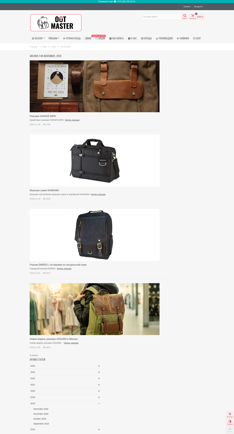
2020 (167, 88)
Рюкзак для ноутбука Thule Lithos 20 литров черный (187, 144)
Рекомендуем (164, 38)
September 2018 (175, 121)
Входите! (198, 6)
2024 (167, 63)
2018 (167, 101)
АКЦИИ (99, 38)
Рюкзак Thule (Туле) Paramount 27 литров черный (189, 156)
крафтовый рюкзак (193, 201)
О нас (132, 38)
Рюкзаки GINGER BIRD (43, 116)
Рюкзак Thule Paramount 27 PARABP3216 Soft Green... (187, 169)
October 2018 (174, 116)
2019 (167, 94)
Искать (194, 219)
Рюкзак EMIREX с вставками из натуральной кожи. (58, 264)
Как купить (116, 38)
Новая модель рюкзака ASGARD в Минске (54, 339)
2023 (167, 69)
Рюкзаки (54, 38)
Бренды (146, 38)
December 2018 (175, 106)
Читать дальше (72, 120)
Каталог (38, 38)
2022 (167, 76)
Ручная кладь (72, 38)
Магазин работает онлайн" (43, 376)
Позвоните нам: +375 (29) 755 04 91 (117, 1)
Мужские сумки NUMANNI (44, 190)
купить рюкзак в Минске (186, 205)
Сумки (88, 38)
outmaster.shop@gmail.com (50, 410)
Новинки (183, 38)
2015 (167, 126)
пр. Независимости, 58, (48, 373)
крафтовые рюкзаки (173, 201)
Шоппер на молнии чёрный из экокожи (188, 182)
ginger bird (169, 205)
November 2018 (175, 111)
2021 (167, 82)
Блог (197, 38)
